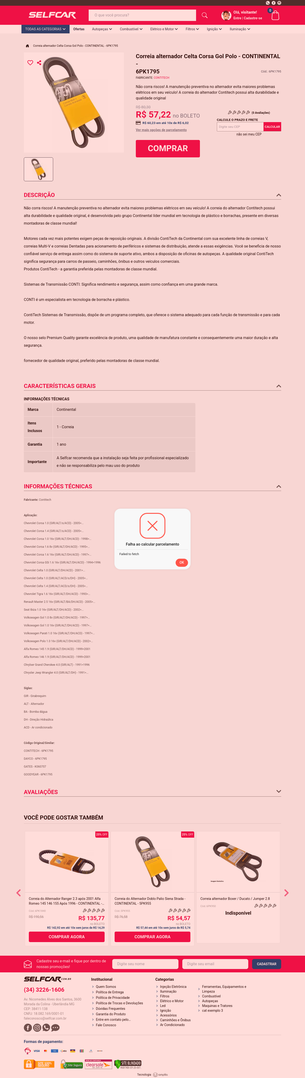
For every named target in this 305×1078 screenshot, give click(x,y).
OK (182, 562)
